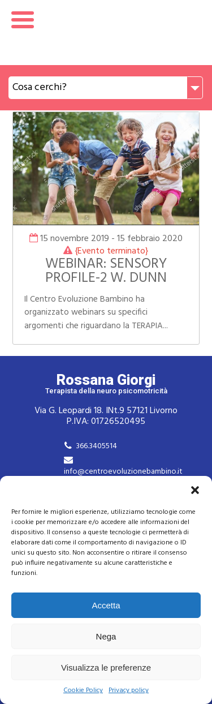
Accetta (106, 605)
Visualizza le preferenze (106, 667)
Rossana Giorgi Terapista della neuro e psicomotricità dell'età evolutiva (106, 33)
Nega (106, 636)
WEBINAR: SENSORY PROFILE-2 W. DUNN (106, 271)
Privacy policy (129, 691)
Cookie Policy (83, 691)
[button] (195, 490)
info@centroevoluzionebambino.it (123, 471)
